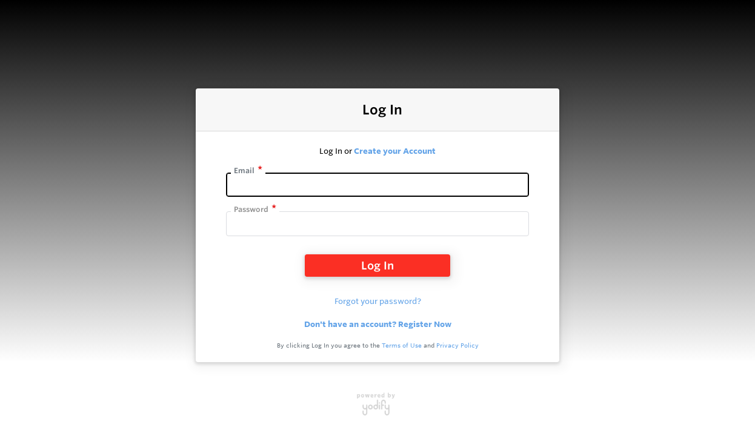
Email (244, 170)
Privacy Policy (457, 345)
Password (251, 209)
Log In (377, 265)
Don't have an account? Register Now (377, 324)
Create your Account (395, 151)
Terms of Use (402, 345)
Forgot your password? (377, 301)
